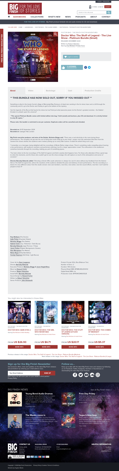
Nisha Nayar (14, 253)
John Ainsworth (27, 280)
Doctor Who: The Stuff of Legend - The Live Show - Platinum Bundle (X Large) (85, 356)
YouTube (88, 369)
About (93, 17)
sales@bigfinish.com (44, 449)
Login (99, 1)
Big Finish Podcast (83, 371)
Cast (70, 90)
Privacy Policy (12, 378)
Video (30, 90)
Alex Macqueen (15, 250)
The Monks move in (35, 415)
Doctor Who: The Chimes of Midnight (99, 331)
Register (106, 1)
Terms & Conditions (53, 465)
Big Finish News (18, 389)
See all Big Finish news (100, 390)
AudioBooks (19, 17)
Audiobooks (29, 27)
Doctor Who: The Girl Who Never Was (44, 331)
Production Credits (93, 90)
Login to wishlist (72, 57)
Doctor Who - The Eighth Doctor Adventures (75, 27)
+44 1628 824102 (46, 447)
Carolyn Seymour (16, 255)
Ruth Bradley (25, 332)
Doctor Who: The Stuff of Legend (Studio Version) (72, 332)
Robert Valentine (73, 44)
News (68, 17)
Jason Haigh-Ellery (43, 267)
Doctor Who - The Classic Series (46, 27)
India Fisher (81, 46)
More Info (19, 347)
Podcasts (80, 17)
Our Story (108, 447)
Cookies (44, 465)
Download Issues (106, 451)
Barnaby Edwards (16, 246)
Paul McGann (71, 46)
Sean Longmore (24, 262)
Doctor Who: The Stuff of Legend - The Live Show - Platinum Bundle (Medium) (54, 354)
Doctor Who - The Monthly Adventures (42, 326)
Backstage (50, 90)
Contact (106, 17)
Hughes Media (19, 468)
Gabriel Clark (14, 244)
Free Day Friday (87, 393)
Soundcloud (97, 369)
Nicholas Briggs (15, 241)
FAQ (110, 449)
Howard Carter (21, 269)
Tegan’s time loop (88, 415)
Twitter (75, 369)
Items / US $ (97, 7)
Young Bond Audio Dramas (39, 393)
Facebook (69, 369)
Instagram (81, 369)
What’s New (54, 17)
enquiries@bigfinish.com (64, 449)
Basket (107, 7)
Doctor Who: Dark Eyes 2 (19, 330)
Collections (37, 17)
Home (20, 27)
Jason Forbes (15, 248)
